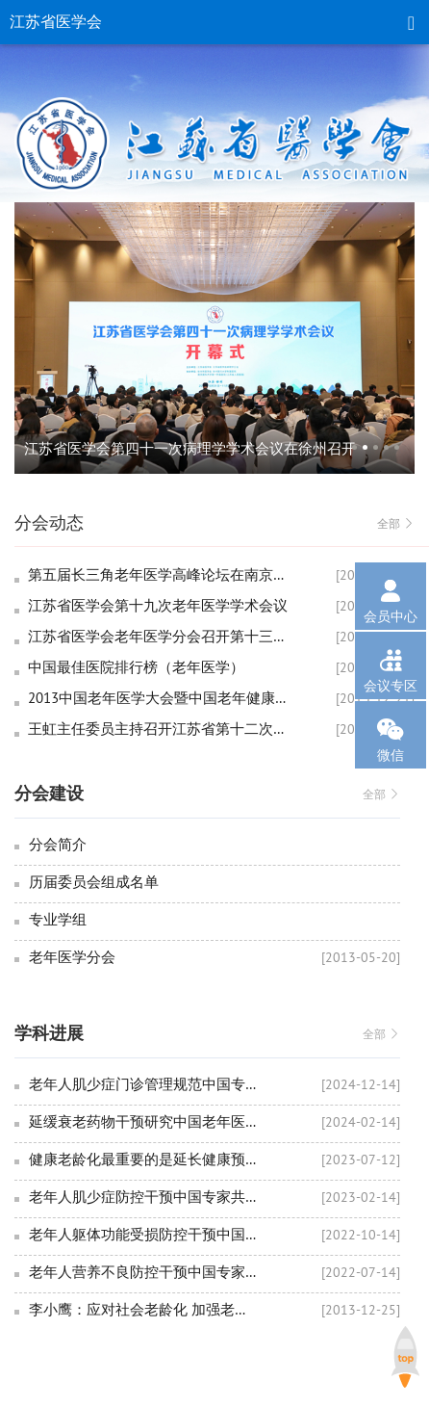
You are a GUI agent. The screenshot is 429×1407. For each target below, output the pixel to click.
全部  (396, 523)
